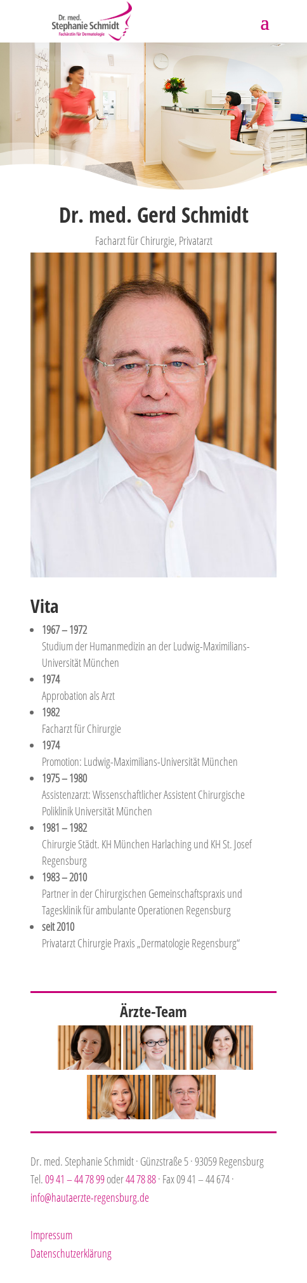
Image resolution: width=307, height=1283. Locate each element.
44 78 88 (141, 1179)
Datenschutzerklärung (71, 1253)
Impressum (51, 1234)
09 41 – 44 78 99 (75, 1179)
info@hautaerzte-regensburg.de (89, 1197)
